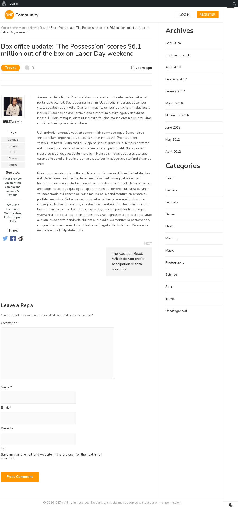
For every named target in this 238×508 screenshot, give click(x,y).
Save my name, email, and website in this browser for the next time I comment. (51, 457)
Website (7, 428)
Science (171, 274)
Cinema (170, 178)
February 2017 (176, 79)
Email (6, 408)
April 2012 (173, 151)
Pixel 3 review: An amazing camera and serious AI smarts (12, 187)
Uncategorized (176, 311)
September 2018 (177, 55)
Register (208, 14)
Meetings (172, 238)
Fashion (171, 190)
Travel (44, 28)
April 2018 (173, 67)
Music (169, 250)
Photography (174, 262)
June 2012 (172, 127)
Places (13, 158)
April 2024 (173, 43)
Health (170, 226)
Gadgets (171, 202)
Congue (13, 140)
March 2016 (174, 103)
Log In (14, 3)
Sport (169, 287)
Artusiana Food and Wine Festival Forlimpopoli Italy (13, 213)
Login (184, 15)
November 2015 (177, 115)
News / (35, 28)
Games (170, 214)
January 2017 (175, 91)
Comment (9, 323)
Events (13, 146)
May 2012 (172, 139)
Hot (12, 152)
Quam (13, 165)
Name (6, 387)
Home (23, 28)
